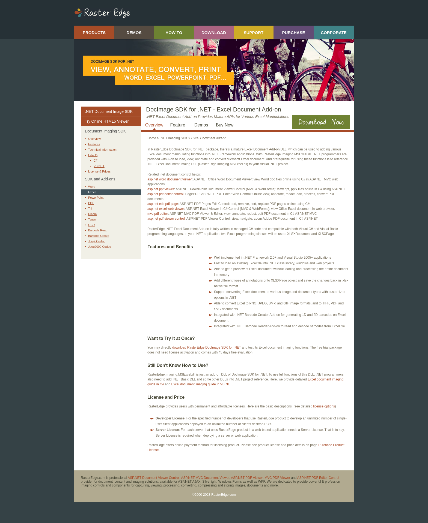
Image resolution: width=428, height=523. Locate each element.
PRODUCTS (94, 32)
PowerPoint (95, 197)
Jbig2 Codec (96, 241)
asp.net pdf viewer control (166, 218)
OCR (91, 224)
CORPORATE (334, 32)
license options (324, 406)
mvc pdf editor (157, 214)
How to (92, 155)
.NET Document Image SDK (109, 111)
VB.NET (99, 166)
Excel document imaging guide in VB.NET (201, 384)
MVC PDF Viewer (277, 478)
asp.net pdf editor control (165, 194)
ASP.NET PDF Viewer (247, 478)
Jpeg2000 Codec (99, 246)
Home (151, 138)
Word (91, 186)
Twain (92, 219)
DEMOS (133, 32)
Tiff (90, 208)
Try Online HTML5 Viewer (107, 121)
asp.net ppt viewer (160, 189)
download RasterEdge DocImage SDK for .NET (206, 347)
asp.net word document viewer (169, 179)
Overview (94, 138)
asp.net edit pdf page (162, 204)
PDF (91, 203)
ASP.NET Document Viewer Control (153, 478)
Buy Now (224, 125)
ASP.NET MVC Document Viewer (205, 478)
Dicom (92, 214)
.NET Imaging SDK (174, 138)
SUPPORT (254, 32)
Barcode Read (97, 230)
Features (94, 144)
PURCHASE (293, 32)
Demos (201, 125)
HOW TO (173, 32)
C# (95, 160)
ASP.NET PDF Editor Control (318, 478)
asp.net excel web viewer (165, 209)
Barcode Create (98, 235)
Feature (177, 125)
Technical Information (102, 149)
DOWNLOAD (213, 32)
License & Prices (99, 171)
